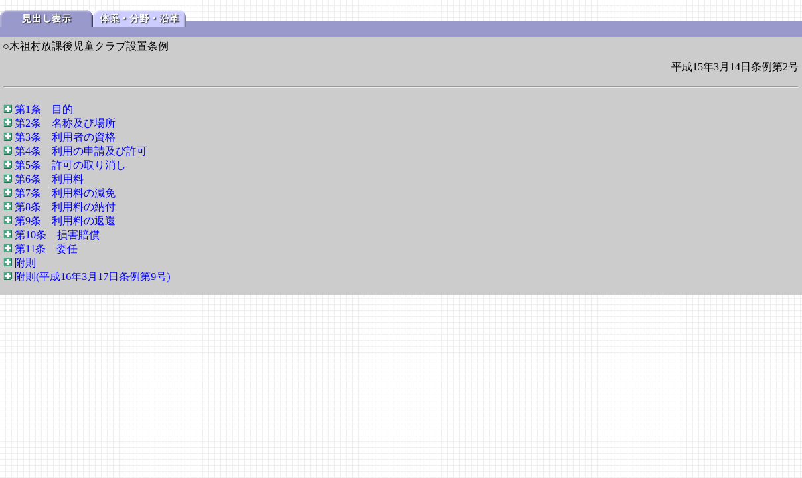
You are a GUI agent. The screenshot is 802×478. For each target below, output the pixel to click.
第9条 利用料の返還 (65, 220)
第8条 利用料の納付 (65, 206)
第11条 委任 (46, 248)
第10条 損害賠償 (57, 234)
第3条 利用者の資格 (65, 137)
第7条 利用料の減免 (65, 193)
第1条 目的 (44, 109)
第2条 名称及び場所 (65, 123)
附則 (25, 262)
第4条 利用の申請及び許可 (81, 151)
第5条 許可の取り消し (70, 165)
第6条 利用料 (49, 179)
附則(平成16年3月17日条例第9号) (93, 276)
